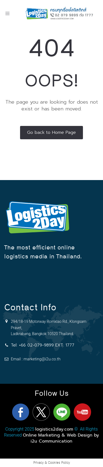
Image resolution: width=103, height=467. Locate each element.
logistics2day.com (54, 429)
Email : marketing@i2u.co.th (35, 359)
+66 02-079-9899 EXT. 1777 (46, 345)
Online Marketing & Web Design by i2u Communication (61, 438)
